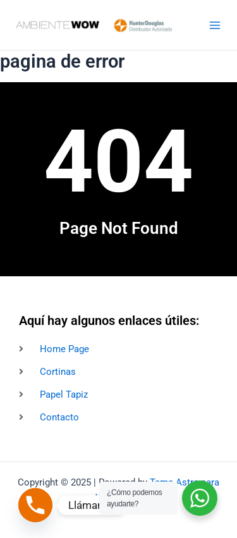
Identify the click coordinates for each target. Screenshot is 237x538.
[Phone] (35, 505)
